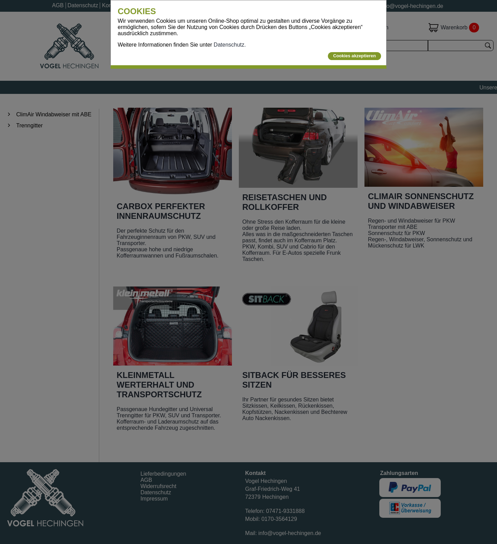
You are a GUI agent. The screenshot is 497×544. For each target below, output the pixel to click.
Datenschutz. (230, 45)
